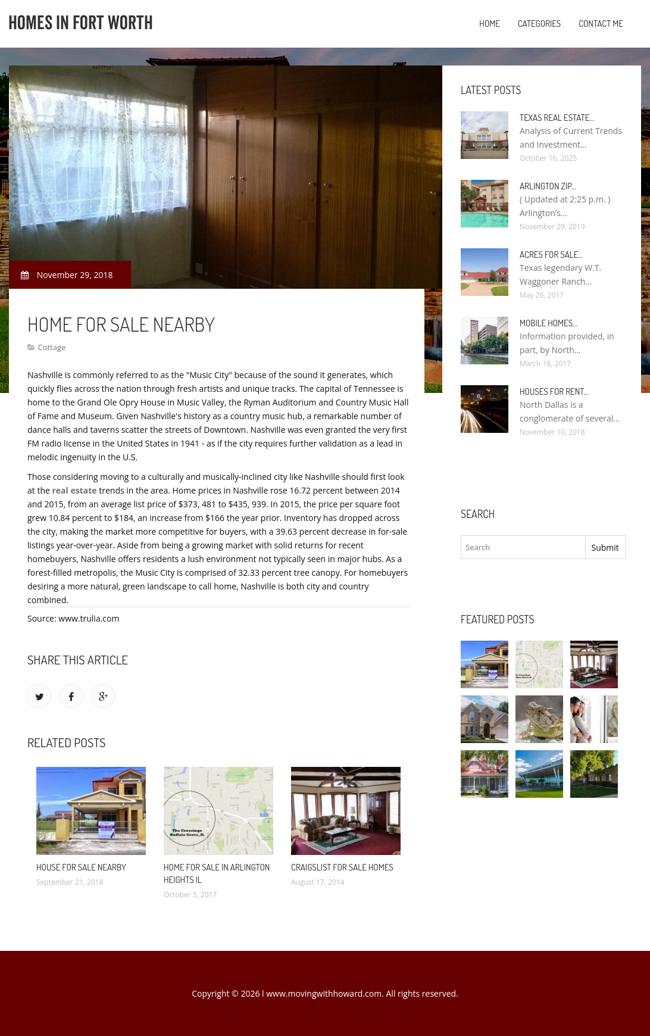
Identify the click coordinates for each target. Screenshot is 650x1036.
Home (489, 23)
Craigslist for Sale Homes (342, 867)
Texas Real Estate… (557, 117)
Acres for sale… (551, 254)
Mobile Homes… (548, 323)
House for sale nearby (81, 867)
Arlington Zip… (548, 186)
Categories (539, 23)
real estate (74, 490)
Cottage (51, 347)
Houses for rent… (554, 391)
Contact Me (601, 23)
